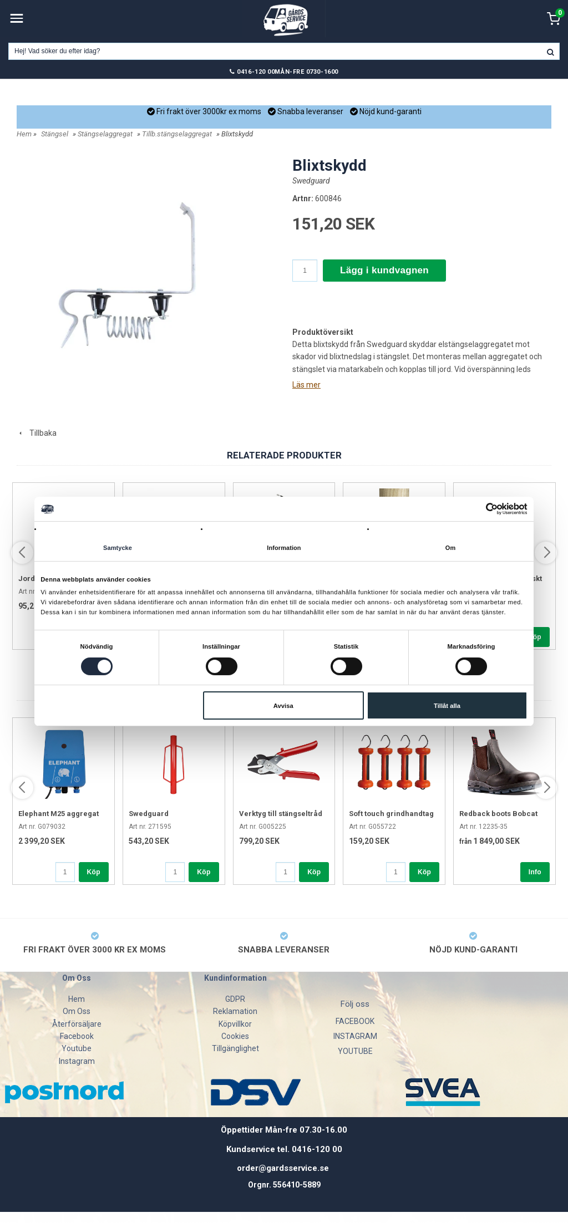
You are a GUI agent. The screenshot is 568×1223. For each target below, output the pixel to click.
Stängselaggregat (105, 134)
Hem (24, 134)
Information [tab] (284, 548)
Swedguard (311, 180)
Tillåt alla (447, 705)
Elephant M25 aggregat (58, 813)
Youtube (77, 1048)
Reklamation (235, 1011)
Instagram (77, 1061)
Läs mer (306, 384)
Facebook (77, 1036)
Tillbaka (37, 433)
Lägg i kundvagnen (384, 270)
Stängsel (54, 134)
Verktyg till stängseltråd (280, 813)
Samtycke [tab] (117, 548)
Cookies (235, 1036)
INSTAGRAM (355, 1036)
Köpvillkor (235, 1024)
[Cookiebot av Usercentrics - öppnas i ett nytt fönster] (479, 509)
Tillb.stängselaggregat (177, 134)
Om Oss (76, 1011)
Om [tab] (450, 548)
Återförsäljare (77, 1024)
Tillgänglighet (235, 1048)
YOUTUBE (355, 1051)
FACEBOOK (355, 1021)
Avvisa (283, 705)
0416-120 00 (256, 71)
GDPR (235, 999)
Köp (534, 637)
